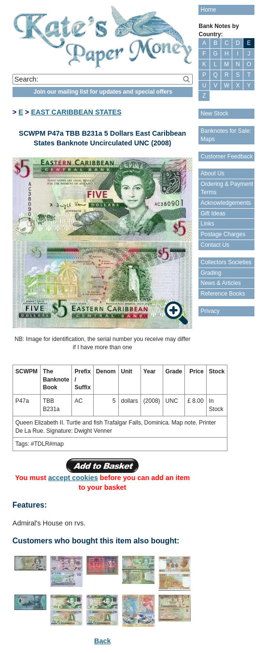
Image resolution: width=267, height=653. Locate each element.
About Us (212, 173)
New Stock (214, 113)
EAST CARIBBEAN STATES (76, 112)
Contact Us (214, 244)
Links (207, 223)
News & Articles (220, 283)
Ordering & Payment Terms (226, 188)
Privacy (209, 311)
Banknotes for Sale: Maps (225, 135)
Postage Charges (222, 234)
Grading (210, 273)
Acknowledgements (225, 202)
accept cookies (73, 478)
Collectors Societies (225, 262)
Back (102, 641)
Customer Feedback (226, 156)
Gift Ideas (212, 213)
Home (208, 9)
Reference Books (222, 293)
